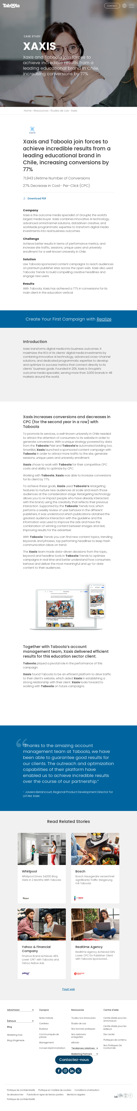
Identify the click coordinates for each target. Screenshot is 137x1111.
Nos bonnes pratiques (83, 1028)
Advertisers (13, 1010)
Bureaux (43, 1028)
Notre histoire (46, 1018)
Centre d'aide (111, 1010)
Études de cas (60, 110)
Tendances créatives (83, 1048)
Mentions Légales (76, 1094)
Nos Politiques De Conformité (112, 1047)
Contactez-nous (74, 1059)
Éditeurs (11, 1021)
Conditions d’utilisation (87, 1090)
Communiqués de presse (49, 1035)
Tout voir (68, 989)
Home (28, 110)
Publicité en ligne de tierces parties (45, 1094)
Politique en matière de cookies (54, 1090)
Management (46, 1042)
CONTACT (112, 5)
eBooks (75, 1042)
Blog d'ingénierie (15, 1040)
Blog (9, 1026)
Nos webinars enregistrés (78, 1035)
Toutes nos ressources (83, 1018)
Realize (104, 319)
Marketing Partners (81, 1054)
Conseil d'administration (52, 1048)
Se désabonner (15, 1094)
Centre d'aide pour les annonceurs (114, 1019)
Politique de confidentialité (21, 1090)
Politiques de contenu (114, 1039)
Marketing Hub (14, 1035)
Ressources (41, 110)
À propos (44, 1010)
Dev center (109, 1034)
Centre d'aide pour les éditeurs (114, 1027)
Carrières (44, 1023)
